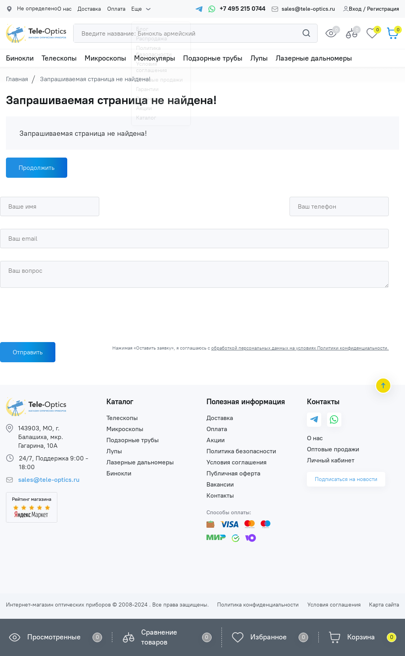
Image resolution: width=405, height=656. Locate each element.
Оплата (116, 9)
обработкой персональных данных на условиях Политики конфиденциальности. (300, 348)
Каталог (119, 401)
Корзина (361, 637)
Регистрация (383, 9)
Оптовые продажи (333, 449)
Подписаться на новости (346, 479)
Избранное (268, 637)
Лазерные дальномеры (314, 58)
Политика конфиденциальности (258, 604)
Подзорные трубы (212, 58)
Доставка (89, 9)
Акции (215, 440)
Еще (136, 9)
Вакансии (220, 484)
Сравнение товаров (159, 637)
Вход (352, 9)
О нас (64, 9)
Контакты (220, 495)
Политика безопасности (241, 451)
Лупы (259, 58)
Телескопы (59, 58)
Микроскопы (105, 58)
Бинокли (20, 58)
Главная (17, 79)
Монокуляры (154, 58)
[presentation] (60, 312)
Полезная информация (245, 401)
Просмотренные (54, 637)
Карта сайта (384, 604)
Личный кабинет (330, 460)
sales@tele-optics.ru (308, 9)
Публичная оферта (233, 473)
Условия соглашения (236, 462)
